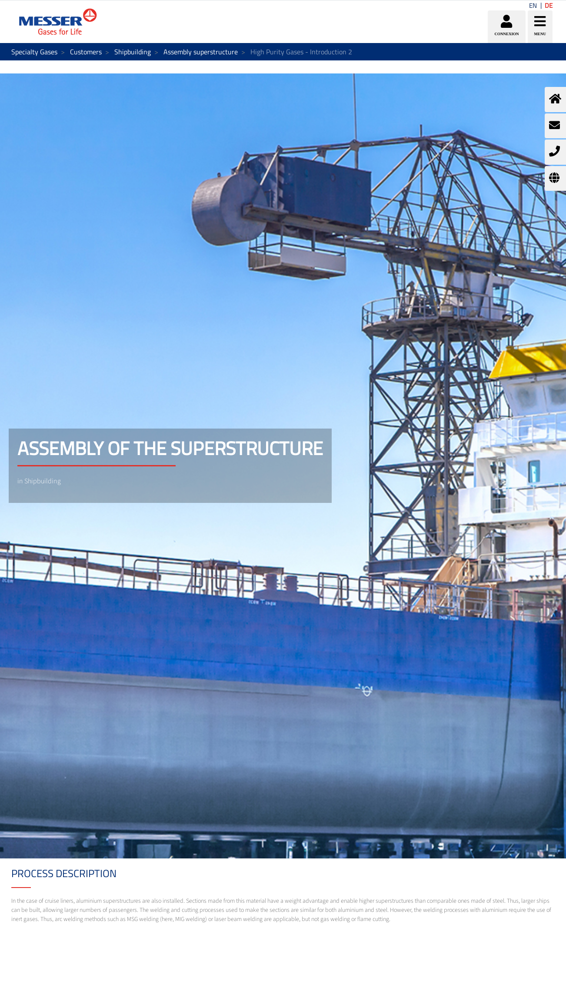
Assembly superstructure (200, 52)
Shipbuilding (132, 52)
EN (533, 5)
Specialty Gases (34, 52)
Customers (86, 52)
